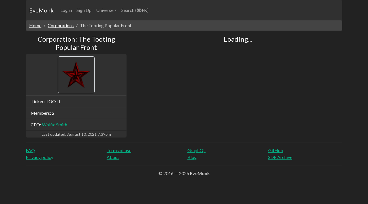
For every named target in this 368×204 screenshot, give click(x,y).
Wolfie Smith (54, 124)
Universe (104, 10)
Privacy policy (39, 157)
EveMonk (41, 10)
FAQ (30, 150)
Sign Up (84, 10)
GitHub (275, 150)
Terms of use (119, 150)
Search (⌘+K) (135, 10)
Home (35, 25)
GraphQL (196, 150)
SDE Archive (280, 157)
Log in (66, 10)
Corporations (61, 25)
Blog (192, 157)
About (113, 157)
